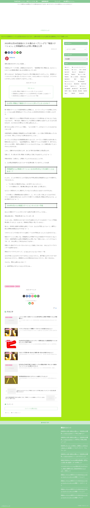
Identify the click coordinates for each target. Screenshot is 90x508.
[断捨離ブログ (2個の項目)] (83, 72)
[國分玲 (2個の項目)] (74, 74)
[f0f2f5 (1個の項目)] (75, 93)
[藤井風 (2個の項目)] (67, 77)
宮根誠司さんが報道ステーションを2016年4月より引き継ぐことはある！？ (32, 93)
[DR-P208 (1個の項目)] (84, 84)
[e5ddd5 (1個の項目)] (75, 91)
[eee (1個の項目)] (70, 91)
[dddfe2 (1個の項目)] (80, 91)
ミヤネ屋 (17, 286)
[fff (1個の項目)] (77, 79)
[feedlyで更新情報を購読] (29, 303)
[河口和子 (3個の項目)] (68, 72)
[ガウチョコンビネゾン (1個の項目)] (70, 82)
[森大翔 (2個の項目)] (67, 74)
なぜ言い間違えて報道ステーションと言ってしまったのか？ (28, 91)
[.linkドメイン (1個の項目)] (74, 86)
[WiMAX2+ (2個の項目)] (69, 79)
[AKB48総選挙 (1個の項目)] (83, 82)
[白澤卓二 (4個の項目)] (67, 70)
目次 (29, 88)
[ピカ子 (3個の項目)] (75, 72)
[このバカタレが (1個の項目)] (68, 84)
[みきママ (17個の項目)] (67, 67)
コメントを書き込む (31, 408)
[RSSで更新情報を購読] (32, 303)
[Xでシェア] (6, 52)
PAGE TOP (45, 423)
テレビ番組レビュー (9, 286)
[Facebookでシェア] (9, 52)
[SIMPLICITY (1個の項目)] (75, 89)
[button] (20, 52)
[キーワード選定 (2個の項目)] (83, 74)
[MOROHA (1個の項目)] (77, 84)
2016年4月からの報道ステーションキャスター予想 (25, 96)
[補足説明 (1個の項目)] (83, 93)
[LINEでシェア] (17, 52)
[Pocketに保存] (14, 52)
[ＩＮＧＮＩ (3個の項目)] (75, 70)
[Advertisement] (45, 16)
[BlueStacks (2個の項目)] (84, 77)
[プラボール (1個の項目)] (83, 86)
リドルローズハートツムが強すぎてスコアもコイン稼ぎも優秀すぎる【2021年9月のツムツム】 (74, 469)
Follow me (12, 57)
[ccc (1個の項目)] (67, 93)
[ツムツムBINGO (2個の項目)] (75, 77)
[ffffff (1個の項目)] (66, 91)
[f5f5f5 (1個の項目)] (85, 91)
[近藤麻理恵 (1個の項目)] (67, 89)
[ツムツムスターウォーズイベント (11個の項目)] (79, 67)
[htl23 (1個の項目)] (84, 79)
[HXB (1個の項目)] (67, 86)
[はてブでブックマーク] (11, 52)
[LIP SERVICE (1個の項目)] (84, 89)
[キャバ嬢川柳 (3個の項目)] (83, 70)
